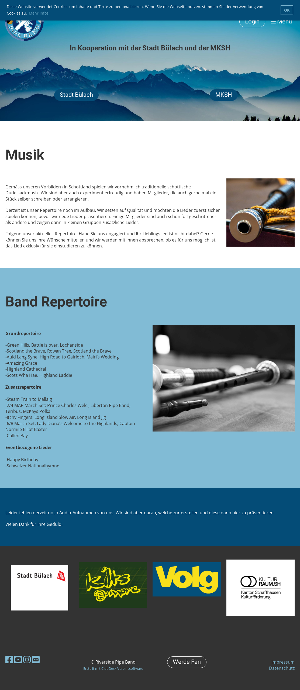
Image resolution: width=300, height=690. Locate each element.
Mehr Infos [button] (39, 13)
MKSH (223, 94)
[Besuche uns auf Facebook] (9, 659)
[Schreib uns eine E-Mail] (36, 659)
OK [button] (286, 10)
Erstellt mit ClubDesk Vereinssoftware (113, 668)
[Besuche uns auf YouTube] (18, 659)
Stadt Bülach (76, 94)
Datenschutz (282, 668)
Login (252, 21)
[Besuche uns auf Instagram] (27, 659)
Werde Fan (187, 661)
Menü (281, 21)
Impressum (283, 662)
